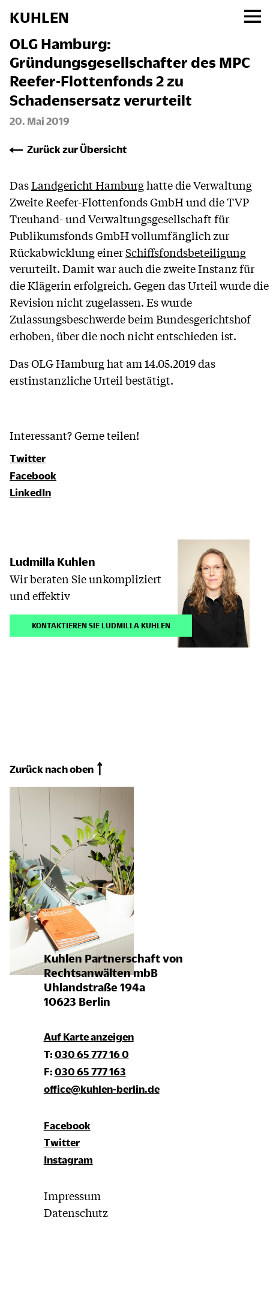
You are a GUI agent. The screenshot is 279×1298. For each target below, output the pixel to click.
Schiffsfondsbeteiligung (185, 252)
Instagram (68, 1159)
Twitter (28, 458)
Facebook (33, 475)
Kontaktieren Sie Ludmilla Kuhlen (101, 624)
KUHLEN (39, 17)
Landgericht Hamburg (87, 185)
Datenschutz (76, 1212)
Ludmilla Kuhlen (52, 561)
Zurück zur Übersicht (77, 149)
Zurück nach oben (52, 769)
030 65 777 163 (90, 1071)
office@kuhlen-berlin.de (102, 1089)
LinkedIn (30, 492)
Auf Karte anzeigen (89, 1036)
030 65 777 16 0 (92, 1054)
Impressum (72, 1195)
